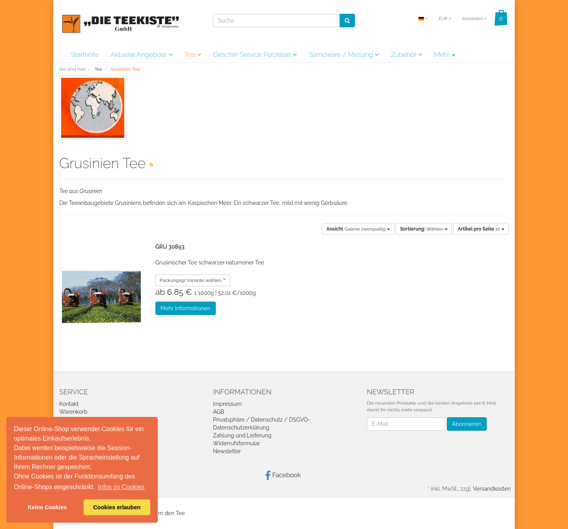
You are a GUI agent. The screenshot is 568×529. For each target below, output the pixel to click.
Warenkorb (73, 412)
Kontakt (68, 404)
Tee (193, 54)
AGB (218, 412)
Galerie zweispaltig (358, 229)
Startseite (85, 54)
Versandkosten (492, 489)
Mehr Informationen (186, 308)
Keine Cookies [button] (47, 507)
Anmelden (474, 18)
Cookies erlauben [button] (116, 507)
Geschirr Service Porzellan (255, 54)
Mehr (444, 54)
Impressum (227, 404)
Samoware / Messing (344, 54)
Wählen (423, 229)
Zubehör (406, 54)
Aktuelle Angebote (141, 54)
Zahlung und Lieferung (242, 435)
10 (481, 229)
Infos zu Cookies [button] (121, 487)
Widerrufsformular (236, 443)
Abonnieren (467, 424)
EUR (445, 18)
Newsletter (227, 451)
